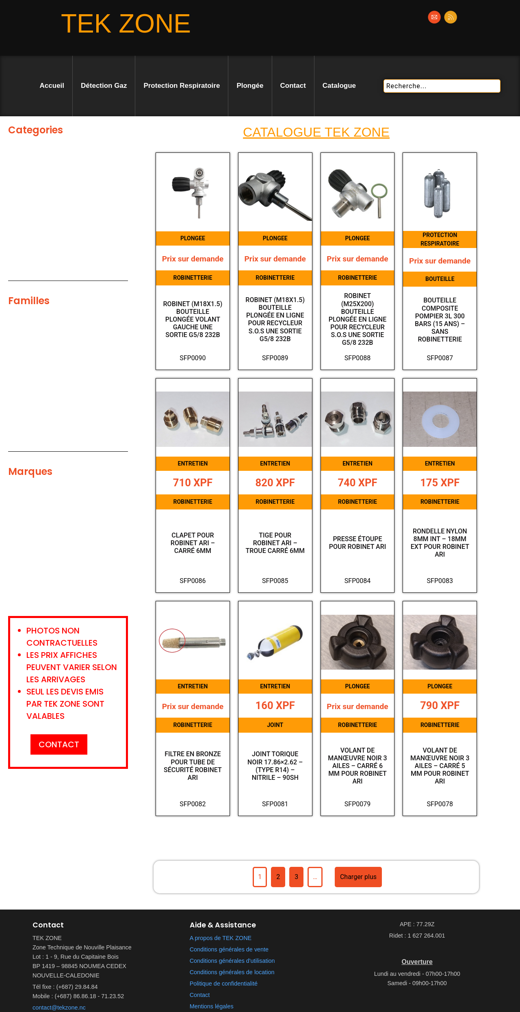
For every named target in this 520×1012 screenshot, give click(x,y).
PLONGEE (192, 238)
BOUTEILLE (439, 279)
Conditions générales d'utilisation (232, 961)
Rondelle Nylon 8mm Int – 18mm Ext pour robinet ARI (440, 543)
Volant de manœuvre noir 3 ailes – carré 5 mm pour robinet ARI (439, 766)
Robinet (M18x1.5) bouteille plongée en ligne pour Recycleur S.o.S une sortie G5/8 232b (275, 319)
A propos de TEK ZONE (221, 938)
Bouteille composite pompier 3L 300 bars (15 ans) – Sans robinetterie (440, 319)
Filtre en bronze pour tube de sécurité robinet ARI (193, 765)
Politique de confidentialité (224, 983)
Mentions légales (212, 1006)
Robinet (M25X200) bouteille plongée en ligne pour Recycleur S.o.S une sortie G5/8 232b (358, 319)
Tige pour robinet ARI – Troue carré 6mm (275, 543)
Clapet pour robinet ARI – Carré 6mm (193, 543)
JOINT (275, 725)
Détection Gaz (104, 85)
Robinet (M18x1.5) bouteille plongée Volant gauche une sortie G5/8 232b (193, 319)
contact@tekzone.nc (59, 1007)
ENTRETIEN (193, 463)
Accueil (52, 85)
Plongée (249, 85)
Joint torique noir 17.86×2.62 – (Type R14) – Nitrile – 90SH (275, 765)
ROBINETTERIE (192, 277)
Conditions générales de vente (229, 949)
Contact (293, 85)
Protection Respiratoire (181, 85)
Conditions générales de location (232, 972)
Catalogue (339, 85)
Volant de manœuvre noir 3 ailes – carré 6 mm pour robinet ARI (357, 766)
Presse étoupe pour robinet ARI (357, 543)
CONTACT (59, 744)
